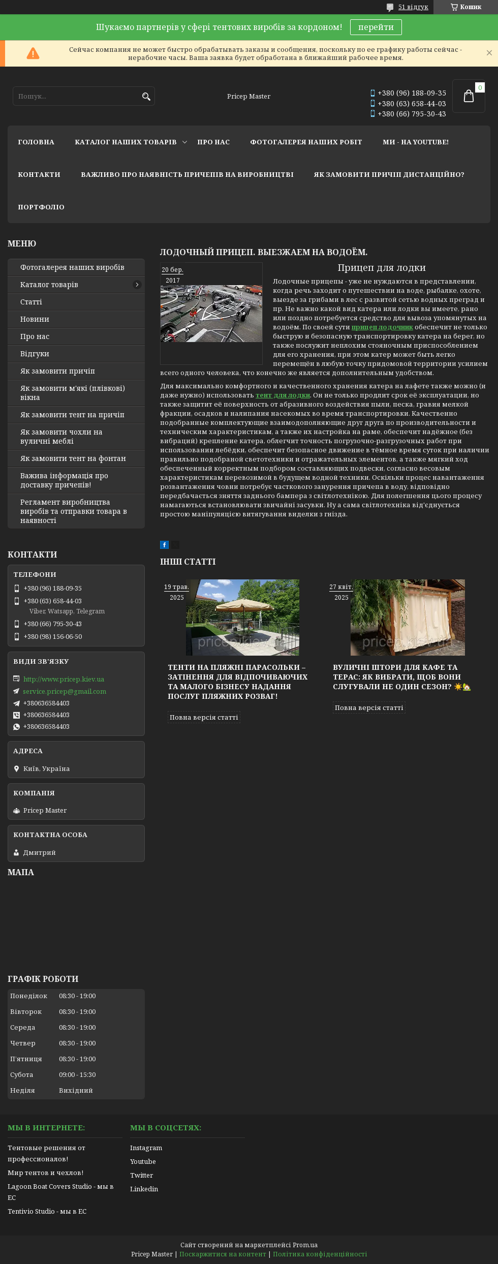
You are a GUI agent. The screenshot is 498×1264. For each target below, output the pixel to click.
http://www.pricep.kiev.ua (63, 679)
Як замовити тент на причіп (72, 414)
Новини (34, 319)
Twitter (141, 1175)
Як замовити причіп (57, 371)
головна (36, 141)
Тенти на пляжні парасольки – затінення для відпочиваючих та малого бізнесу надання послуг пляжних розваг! (237, 681)
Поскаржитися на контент (222, 1254)
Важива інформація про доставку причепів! (64, 480)
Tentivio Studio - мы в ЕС (47, 1211)
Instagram (146, 1147)
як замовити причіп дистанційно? (389, 174)
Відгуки (34, 353)
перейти (376, 27)
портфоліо (41, 206)
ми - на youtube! (416, 141)
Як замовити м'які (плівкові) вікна (72, 393)
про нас (213, 141)
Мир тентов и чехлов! (45, 1172)
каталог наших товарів (126, 141)
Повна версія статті (204, 717)
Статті (31, 301)
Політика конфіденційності (320, 1254)
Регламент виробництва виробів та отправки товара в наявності (73, 511)
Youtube (143, 1161)
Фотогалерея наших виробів (72, 267)
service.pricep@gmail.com (64, 691)
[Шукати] (146, 97)
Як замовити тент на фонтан (73, 458)
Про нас (34, 336)
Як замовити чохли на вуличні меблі (61, 436)
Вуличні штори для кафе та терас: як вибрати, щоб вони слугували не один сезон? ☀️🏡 (402, 676)
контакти (39, 174)
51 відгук (413, 7)
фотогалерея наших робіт (306, 141)
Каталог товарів (49, 284)
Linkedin (144, 1188)
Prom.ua (305, 1245)
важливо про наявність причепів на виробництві (187, 174)
